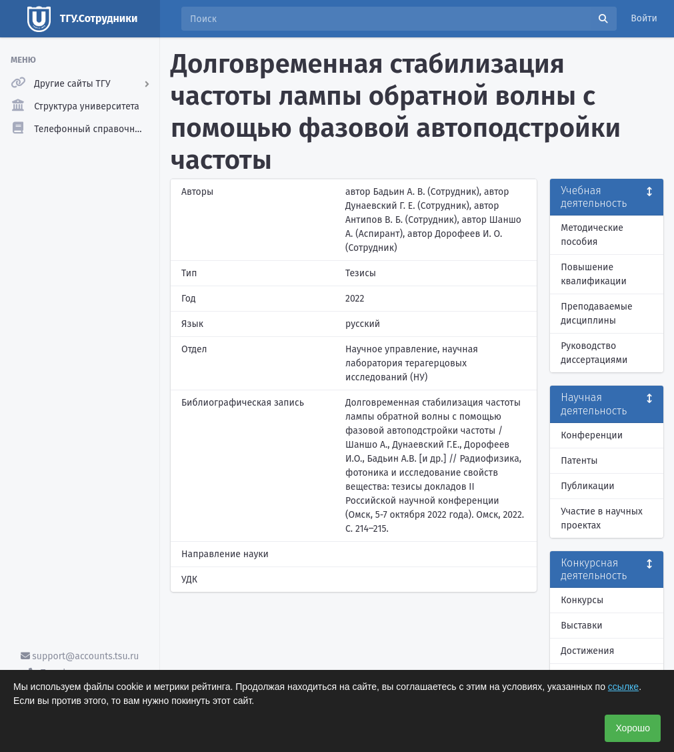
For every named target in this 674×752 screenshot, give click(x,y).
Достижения (587, 651)
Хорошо (632, 728)
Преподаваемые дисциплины (596, 313)
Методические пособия (592, 235)
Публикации (587, 486)
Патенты (579, 460)
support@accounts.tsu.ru (80, 656)
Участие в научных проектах (602, 518)
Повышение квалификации (594, 274)
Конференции (592, 435)
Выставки (581, 625)
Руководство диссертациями (594, 353)
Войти (644, 18)
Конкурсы (582, 600)
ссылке (623, 686)
